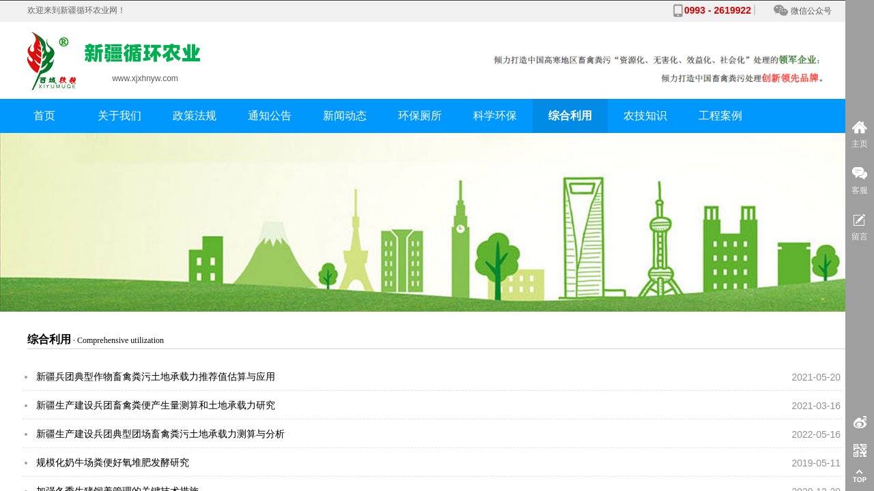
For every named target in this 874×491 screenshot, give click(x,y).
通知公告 (270, 115)
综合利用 (570, 115)
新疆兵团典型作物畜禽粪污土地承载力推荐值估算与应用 (155, 377)
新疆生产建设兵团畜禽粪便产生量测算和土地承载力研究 (155, 405)
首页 (44, 115)
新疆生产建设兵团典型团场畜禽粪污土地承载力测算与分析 (160, 434)
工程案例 (720, 115)
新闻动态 (345, 115)
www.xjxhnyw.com (145, 77)
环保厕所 (420, 115)
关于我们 (119, 115)
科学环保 (495, 115)
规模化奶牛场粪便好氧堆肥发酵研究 (112, 463)
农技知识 (645, 115)
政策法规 (194, 115)
